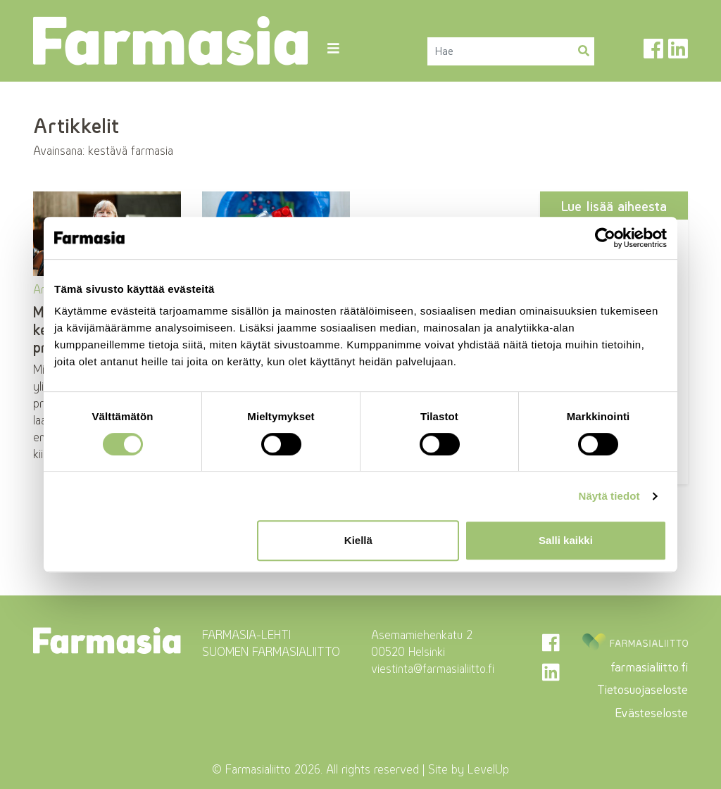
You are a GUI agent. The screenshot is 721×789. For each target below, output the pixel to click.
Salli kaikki (566, 540)
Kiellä (358, 540)
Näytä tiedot (609, 496)
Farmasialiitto (258, 769)
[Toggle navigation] (332, 49)
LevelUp (488, 769)
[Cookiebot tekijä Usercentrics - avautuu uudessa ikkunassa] (605, 237)
